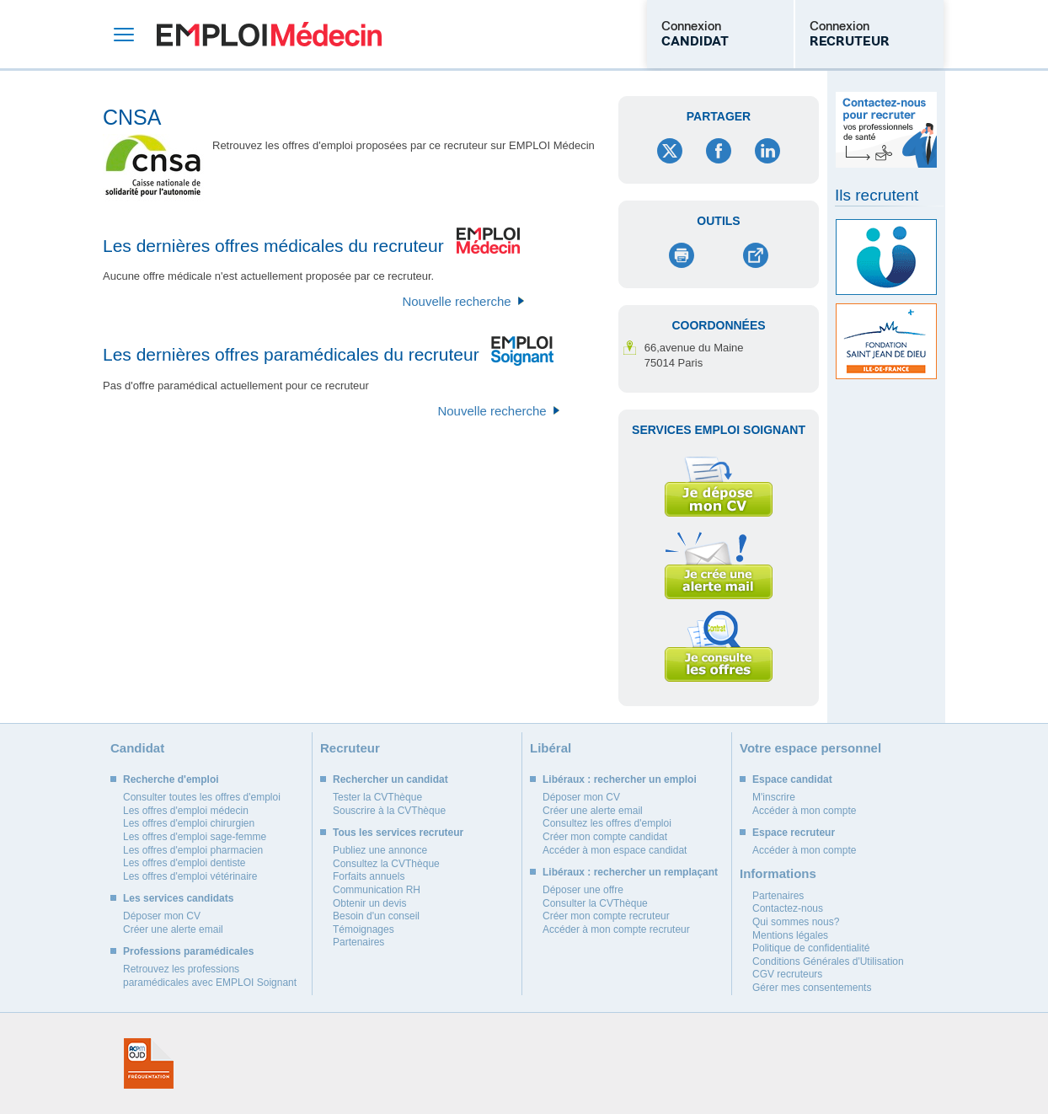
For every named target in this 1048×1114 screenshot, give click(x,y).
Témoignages (363, 929)
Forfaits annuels (368, 876)
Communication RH (376, 890)
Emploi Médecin (269, 34)
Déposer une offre (583, 890)
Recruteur (350, 748)
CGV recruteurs (787, 974)
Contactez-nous (787, 908)
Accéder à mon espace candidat (615, 850)
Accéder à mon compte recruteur (616, 929)
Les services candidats (178, 898)
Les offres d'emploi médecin (186, 811)
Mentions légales (790, 935)
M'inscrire (773, 797)
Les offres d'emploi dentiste (184, 863)
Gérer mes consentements (811, 987)
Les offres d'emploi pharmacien (193, 850)
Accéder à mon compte (804, 811)
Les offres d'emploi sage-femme (194, 837)
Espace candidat (792, 779)
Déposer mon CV (162, 916)
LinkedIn (767, 150)
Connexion (695, 34)
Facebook (718, 150)
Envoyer (755, 255)
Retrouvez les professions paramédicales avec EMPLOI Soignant (210, 975)
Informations (778, 873)
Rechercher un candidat (390, 779)
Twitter (669, 150)
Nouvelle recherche (456, 301)
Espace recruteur (793, 832)
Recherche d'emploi (171, 779)
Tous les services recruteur (398, 832)
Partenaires (358, 942)
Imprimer (682, 255)
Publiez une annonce (380, 850)
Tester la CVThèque (377, 797)
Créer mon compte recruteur (606, 916)
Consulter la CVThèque (595, 903)
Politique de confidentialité (810, 948)
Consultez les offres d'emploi (607, 823)
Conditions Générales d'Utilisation (828, 961)
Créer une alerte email (173, 929)
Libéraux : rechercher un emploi (620, 779)
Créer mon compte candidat (605, 837)
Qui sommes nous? (795, 922)
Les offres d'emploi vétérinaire (190, 876)
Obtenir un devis (369, 903)
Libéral (550, 748)
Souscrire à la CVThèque (389, 811)
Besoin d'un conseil (376, 916)
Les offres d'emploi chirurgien (188, 823)
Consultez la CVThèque (386, 864)
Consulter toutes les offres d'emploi (202, 797)
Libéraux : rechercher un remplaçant (630, 872)
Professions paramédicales (188, 951)
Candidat (137, 748)
